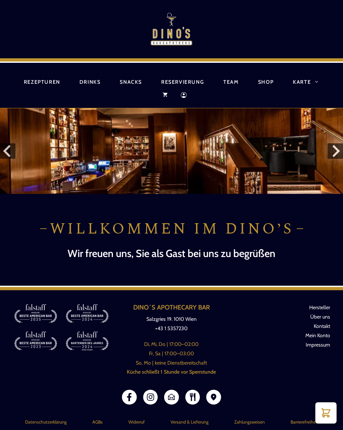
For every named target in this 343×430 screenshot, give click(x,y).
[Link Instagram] (150, 397)
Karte (311, 82)
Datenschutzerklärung (46, 422)
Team (230, 82)
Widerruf (136, 422)
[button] (326, 413)
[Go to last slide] (7, 151)
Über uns (320, 317)
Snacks (131, 82)
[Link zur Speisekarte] (192, 397)
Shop (265, 82)
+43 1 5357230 (171, 328)
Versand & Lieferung (190, 422)
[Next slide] (335, 151)
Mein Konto (317, 335)
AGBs (97, 422)
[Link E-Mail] (171, 397)
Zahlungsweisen (249, 422)
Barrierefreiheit (304, 422)
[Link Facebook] (129, 397)
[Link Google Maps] (213, 397)
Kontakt (322, 326)
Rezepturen (42, 82)
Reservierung (182, 82)
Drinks (90, 82)
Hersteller (319, 307)
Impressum (318, 345)
